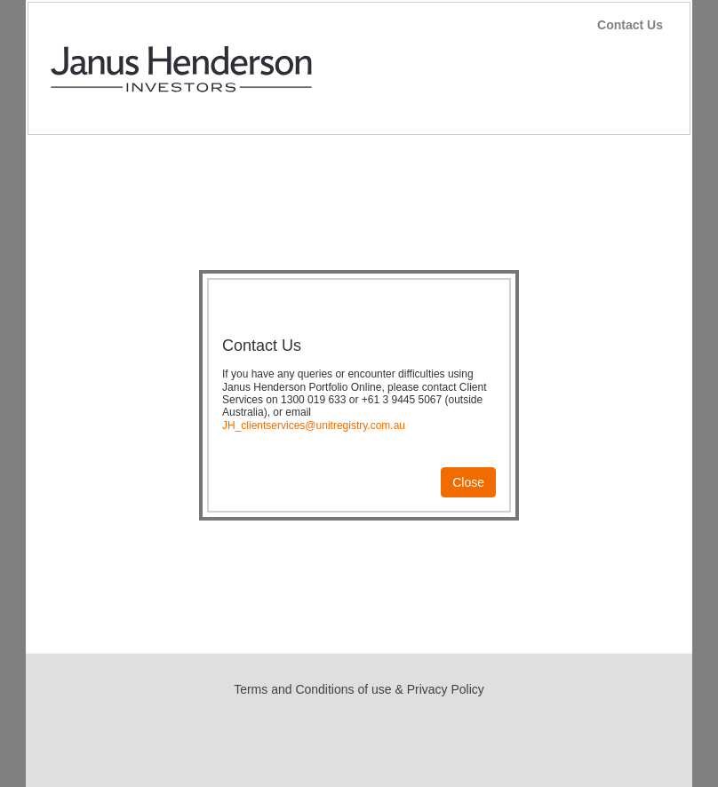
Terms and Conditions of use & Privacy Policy (359, 689)
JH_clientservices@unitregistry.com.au (313, 425)
